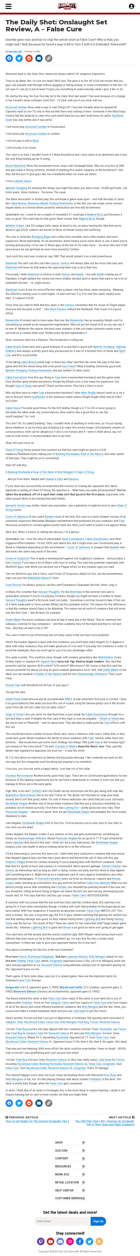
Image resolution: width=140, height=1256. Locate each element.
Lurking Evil (71, 807)
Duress (54, 263)
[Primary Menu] (8, 6)
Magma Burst (95, 214)
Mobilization (105, 657)
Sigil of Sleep (23, 385)
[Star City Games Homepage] (70, 5)
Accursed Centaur (16, 107)
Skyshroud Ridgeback (41, 956)
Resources (63, 1166)
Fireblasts (95, 1079)
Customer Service (68, 1198)
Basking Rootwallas (67, 454)
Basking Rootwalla (19, 472)
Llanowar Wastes (77, 956)
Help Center (64, 1190)
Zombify (36, 791)
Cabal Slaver (13, 408)
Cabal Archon (18, 203)
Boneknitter (12, 320)
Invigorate (56, 961)
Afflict (68, 699)
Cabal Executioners (97, 539)
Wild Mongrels (14, 1079)
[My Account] (131, 6)
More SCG (62, 1174)
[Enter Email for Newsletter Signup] (62, 1221)
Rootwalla (106, 1029)
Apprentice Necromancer (20, 795)
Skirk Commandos (73, 539)
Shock (67, 927)
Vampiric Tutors (60, 1002)
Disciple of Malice (66, 746)
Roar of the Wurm (43, 472)
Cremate (61, 887)
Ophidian (18, 842)
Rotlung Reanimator (61, 203)
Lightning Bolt (92, 919)
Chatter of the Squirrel (48, 674)
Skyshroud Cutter (71, 987)
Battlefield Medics (39, 578)
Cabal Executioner (16, 377)
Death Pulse (13, 699)
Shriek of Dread (109, 718)
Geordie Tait (15, 51)
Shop (59, 1142)
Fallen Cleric (79, 895)
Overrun (16, 562)
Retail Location (67, 1182)
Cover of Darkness (17, 516)
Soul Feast (68, 366)
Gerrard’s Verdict (16, 505)
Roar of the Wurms (92, 454)
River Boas (110, 1075)
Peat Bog (83, 1022)
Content (61, 1158)
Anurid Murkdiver (16, 165)
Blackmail (11, 263)
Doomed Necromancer (19, 775)
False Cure (93, 910)
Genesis (74, 479)
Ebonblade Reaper (17, 803)
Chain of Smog (14, 450)
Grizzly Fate (13, 685)
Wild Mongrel (65, 472)
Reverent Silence (51, 965)
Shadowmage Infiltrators (92, 674)
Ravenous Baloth (38, 203)
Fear (57, 377)
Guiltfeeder (39, 397)
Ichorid (10, 870)
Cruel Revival (13, 585)
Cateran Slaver (22, 181)
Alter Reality (88, 392)
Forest (22, 956)
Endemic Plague (15, 862)
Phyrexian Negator (17, 812)
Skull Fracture (58, 309)
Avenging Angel (41, 236)
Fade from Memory (98, 883)
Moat (35, 140)
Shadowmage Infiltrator (32, 838)
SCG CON (61, 1150)
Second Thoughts (48, 592)
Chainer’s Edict (54, 479)
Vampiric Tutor (14, 1022)
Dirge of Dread (14, 714)
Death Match (13, 619)
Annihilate (76, 592)
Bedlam (49, 516)
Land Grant (79, 1011)
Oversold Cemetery (49, 878)
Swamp (21, 961)
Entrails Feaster (111, 866)
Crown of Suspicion (17, 558)
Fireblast (27, 1002)
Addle (79, 274)
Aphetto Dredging (16, 188)
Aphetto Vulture (15, 225)
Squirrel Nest (49, 661)
